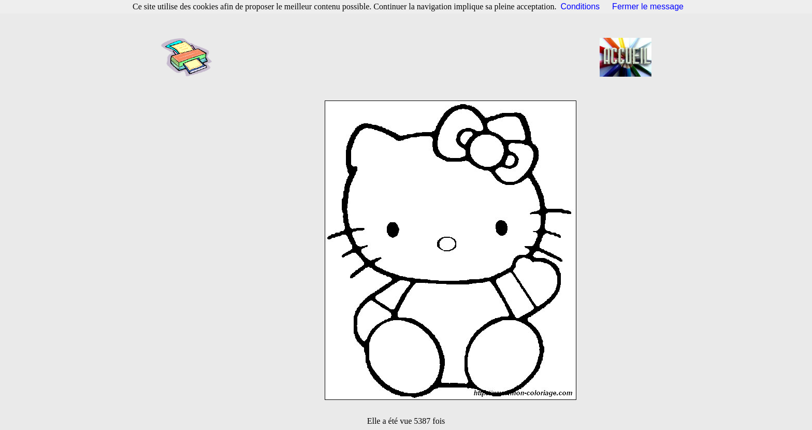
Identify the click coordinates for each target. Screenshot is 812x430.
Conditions (580, 6)
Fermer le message (648, 6)
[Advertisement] (409, 57)
